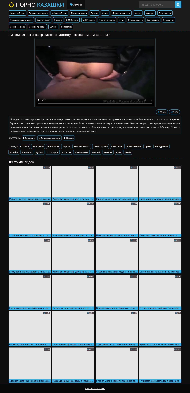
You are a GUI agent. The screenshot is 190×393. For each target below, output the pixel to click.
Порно (36, 4)
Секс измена (153, 20)
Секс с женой (165, 13)
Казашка (108, 152)
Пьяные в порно (107, 20)
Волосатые (66, 26)
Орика (148, 146)
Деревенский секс (121, 13)
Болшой (96, 152)
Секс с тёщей (43, 20)
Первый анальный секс (21, 20)
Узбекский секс (59, 13)
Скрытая (66, 152)
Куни (121, 20)
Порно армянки (79, 13)
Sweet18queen (101, 146)
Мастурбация (161, 146)
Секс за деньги (135, 20)
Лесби (128, 152)
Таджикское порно (38, 13)
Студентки (168, 20)
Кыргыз (66, 146)
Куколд (39, 152)
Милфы (137, 13)
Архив (76, 4)
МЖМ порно (89, 20)
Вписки (94, 13)
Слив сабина (117, 146)
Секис (105, 13)
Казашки (24, 146)
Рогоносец (27, 152)
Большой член (81, 152)
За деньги (29, 138)
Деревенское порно (49, 138)
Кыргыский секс (82, 146)
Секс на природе (37, 26)
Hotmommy (53, 146)
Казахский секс (17, 13)
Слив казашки (134, 146)
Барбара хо (38, 146)
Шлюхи (53, 26)
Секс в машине (17, 26)
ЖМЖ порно (72, 20)
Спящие (58, 20)
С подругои (52, 152)
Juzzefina (14, 152)
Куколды (150, 13)
